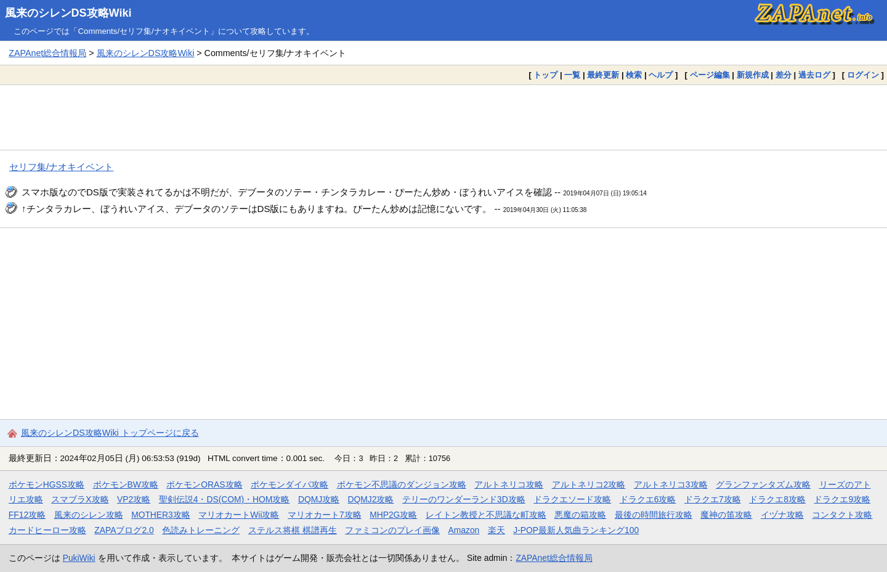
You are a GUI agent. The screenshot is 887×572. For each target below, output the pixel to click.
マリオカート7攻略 (325, 515)
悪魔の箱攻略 (580, 515)
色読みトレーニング (201, 530)
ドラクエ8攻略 (777, 499)
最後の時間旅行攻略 (653, 515)
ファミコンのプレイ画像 (392, 530)
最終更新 (603, 75)
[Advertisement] (443, 117)
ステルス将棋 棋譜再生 (292, 530)
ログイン (863, 75)
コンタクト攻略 (842, 515)
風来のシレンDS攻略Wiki (68, 13)
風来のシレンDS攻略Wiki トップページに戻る (110, 433)
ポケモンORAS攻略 (204, 484)
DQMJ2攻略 (371, 499)
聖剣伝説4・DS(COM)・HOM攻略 (224, 499)
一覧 (572, 75)
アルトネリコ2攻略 (589, 484)
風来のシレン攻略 (88, 515)
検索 (634, 75)
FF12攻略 (27, 515)
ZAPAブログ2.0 (123, 530)
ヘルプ (661, 75)
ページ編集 (710, 75)
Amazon (464, 530)
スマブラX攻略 (79, 499)
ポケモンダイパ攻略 (289, 484)
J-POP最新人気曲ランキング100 (576, 530)
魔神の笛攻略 (726, 515)
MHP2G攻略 (393, 515)
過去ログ (814, 75)
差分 (784, 75)
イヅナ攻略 (782, 515)
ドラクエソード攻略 (572, 499)
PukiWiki (79, 558)
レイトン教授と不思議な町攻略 (486, 515)
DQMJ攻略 (318, 499)
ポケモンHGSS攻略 (46, 484)
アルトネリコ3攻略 (671, 484)
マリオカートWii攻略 (238, 515)
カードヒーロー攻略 (47, 530)
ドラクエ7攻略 (712, 499)
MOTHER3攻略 (160, 515)
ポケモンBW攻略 (125, 484)
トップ (545, 75)
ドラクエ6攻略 (648, 499)
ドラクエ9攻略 (842, 499)
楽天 (496, 530)
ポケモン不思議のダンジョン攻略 (401, 484)
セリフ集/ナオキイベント (61, 166)
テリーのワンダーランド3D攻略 (463, 499)
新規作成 (753, 75)
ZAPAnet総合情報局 (47, 53)
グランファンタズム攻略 (763, 484)
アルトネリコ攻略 (508, 484)
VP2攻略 (133, 499)
